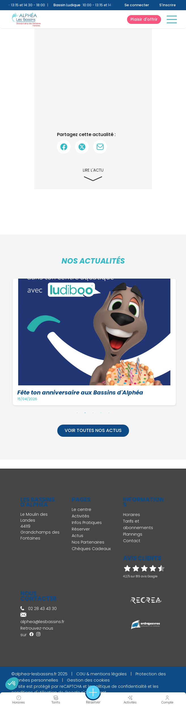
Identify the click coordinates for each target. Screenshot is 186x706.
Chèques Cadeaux (91, 549)
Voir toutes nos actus (93, 430)
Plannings (132, 534)
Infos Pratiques (87, 522)
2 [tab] (85, 412)
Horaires (131, 514)
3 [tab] (93, 412)
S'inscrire (167, 5)
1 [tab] (77, 412)
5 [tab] (109, 412)
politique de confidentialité (120, 686)
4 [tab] (101, 412)
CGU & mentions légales (101, 674)
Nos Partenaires (88, 542)
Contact (131, 541)
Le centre (81, 509)
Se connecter (136, 5)
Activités (80, 516)
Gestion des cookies (88, 680)
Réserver (81, 529)
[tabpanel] (94, 342)
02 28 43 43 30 (38, 608)
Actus (77, 535)
